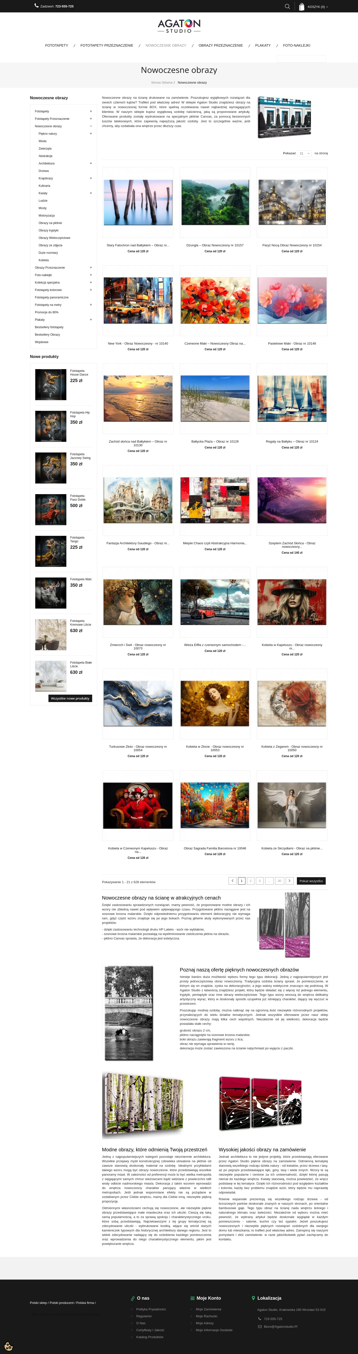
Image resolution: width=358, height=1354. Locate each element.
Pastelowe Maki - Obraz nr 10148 (292, 343)
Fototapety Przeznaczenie (106, 45)
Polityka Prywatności (151, 1309)
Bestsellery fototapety (49, 327)
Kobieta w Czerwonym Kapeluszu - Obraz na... (138, 850)
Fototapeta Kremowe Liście (80, 622)
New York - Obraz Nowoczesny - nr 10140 (138, 343)
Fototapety (56, 45)
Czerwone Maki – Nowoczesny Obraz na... (215, 343)
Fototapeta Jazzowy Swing (80, 456)
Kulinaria (44, 186)
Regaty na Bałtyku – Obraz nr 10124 (292, 441)
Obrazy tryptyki (49, 230)
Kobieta (44, 260)
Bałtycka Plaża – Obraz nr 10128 (215, 441)
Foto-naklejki (296, 45)
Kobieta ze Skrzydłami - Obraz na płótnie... (291, 848)
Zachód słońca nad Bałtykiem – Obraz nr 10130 (138, 443)
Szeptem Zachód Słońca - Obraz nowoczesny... (292, 545)
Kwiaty (43, 193)
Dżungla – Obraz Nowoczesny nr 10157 (215, 245)
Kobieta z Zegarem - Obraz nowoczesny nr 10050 (292, 748)
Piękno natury (48, 133)
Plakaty (263, 45)
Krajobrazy (46, 178)
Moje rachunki (206, 1316)
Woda (42, 141)
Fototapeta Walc (81, 579)
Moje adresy (205, 1323)
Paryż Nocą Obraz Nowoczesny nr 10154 (291, 245)
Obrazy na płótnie (50, 223)
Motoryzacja (47, 215)
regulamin (144, 1316)
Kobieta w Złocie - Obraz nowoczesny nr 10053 (215, 748)
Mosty (43, 208)
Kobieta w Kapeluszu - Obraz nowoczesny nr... (292, 646)
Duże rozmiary (48, 253)
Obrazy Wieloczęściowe (54, 238)
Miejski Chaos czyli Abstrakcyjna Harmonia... (215, 543)
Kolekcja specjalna (47, 282)
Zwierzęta (45, 148)
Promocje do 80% (47, 312)
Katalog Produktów (149, 1337)
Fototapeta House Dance (79, 372)
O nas (141, 1323)
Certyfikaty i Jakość (150, 1330)
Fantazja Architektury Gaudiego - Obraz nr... (138, 543)
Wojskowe (41, 342)
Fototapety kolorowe (48, 290)
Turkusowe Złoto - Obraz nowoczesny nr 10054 (138, 748)
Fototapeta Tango (77, 539)
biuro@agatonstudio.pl (280, 1326)
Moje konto (209, 1298)
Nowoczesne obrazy (166, 45)
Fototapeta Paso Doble (78, 497)
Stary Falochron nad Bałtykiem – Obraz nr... (138, 245)
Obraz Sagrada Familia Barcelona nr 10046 (215, 848)
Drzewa (44, 171)
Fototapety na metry (48, 305)
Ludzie (43, 200)
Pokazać (289, 153)
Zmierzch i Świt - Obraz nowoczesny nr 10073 (138, 646)
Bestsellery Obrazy (47, 334)
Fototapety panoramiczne (52, 297)
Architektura (47, 163)
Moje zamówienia (208, 1309)
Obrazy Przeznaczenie (221, 45)
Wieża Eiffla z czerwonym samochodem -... (215, 645)
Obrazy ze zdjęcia (50, 245)
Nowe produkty (44, 357)
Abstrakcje (46, 156)
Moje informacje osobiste (214, 1330)
